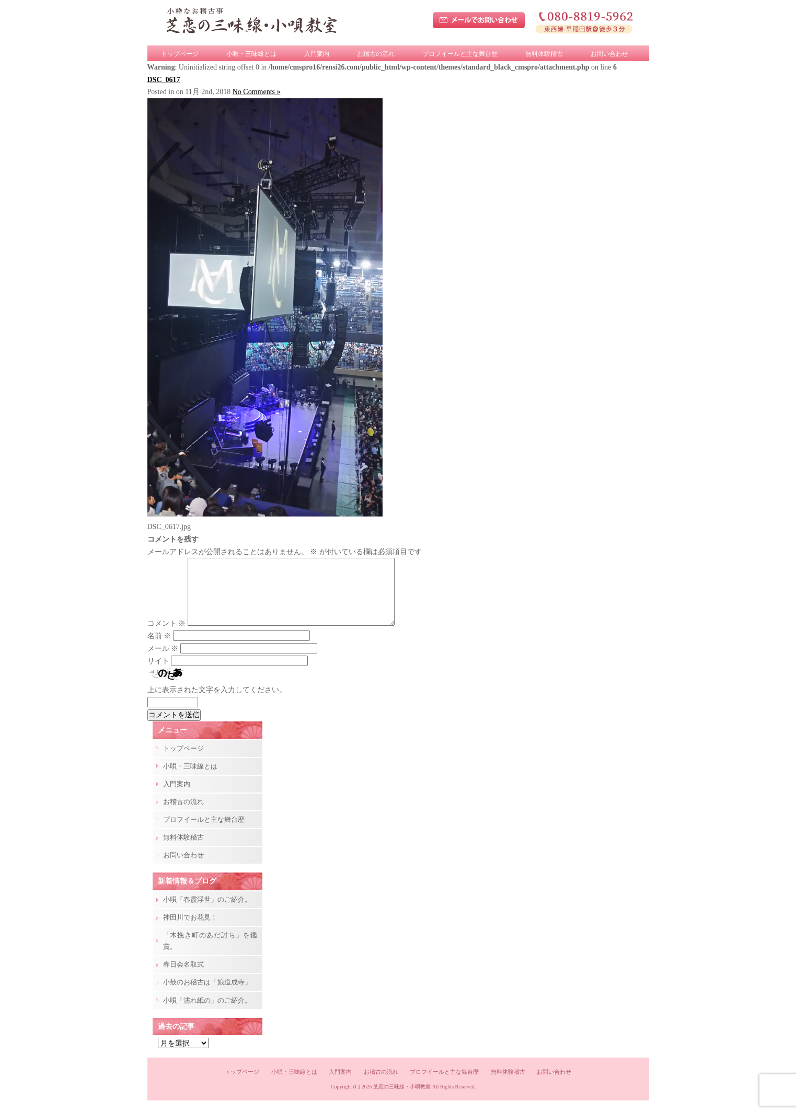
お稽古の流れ (376, 54)
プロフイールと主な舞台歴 (460, 54)
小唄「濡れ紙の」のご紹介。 (207, 1013)
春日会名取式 (183, 977)
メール (163, 661)
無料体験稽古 (544, 54)
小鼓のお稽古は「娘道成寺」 (207, 995)
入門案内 (316, 54)
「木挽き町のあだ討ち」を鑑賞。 (210, 953)
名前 (159, 648)
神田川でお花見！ (190, 930)
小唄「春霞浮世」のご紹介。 (207, 912)
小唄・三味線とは (251, 54)
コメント (166, 636)
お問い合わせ (609, 54)
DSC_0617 (163, 80)
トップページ (180, 54)
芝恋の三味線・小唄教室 (402, 1099)
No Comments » (257, 92)
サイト (158, 674)
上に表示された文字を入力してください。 (216, 702)
